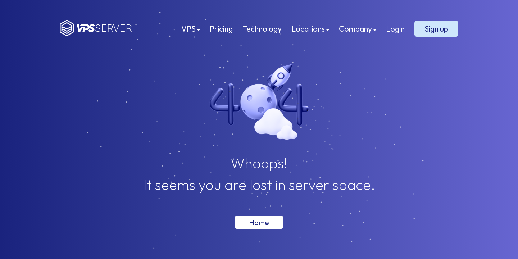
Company (357, 29)
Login (395, 29)
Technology (262, 29)
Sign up (436, 29)
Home (259, 222)
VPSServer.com (96, 28)
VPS (190, 29)
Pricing (221, 29)
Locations (310, 29)
